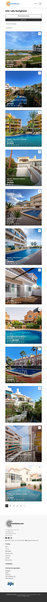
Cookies (38, 594)
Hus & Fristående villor (10, 576)
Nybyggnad (7, 570)
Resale (6, 572)
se (36, 3)
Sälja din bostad (9, 553)
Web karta (19, 595)
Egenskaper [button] (8, 551)
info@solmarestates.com (31, 540)
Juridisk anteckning (21, 594)
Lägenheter (8, 574)
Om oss (7, 549)
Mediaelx (28, 595)
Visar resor (23, 19)
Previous (7, 49)
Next (40, 49)
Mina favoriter (8, 560)
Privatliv (28, 594)
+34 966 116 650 (9, 540)
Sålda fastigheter (9, 578)
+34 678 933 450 (19, 540)
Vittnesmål (7, 555)
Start (6, 546)
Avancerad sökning (23, 16)
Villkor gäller (33, 594)
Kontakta (7, 557)
